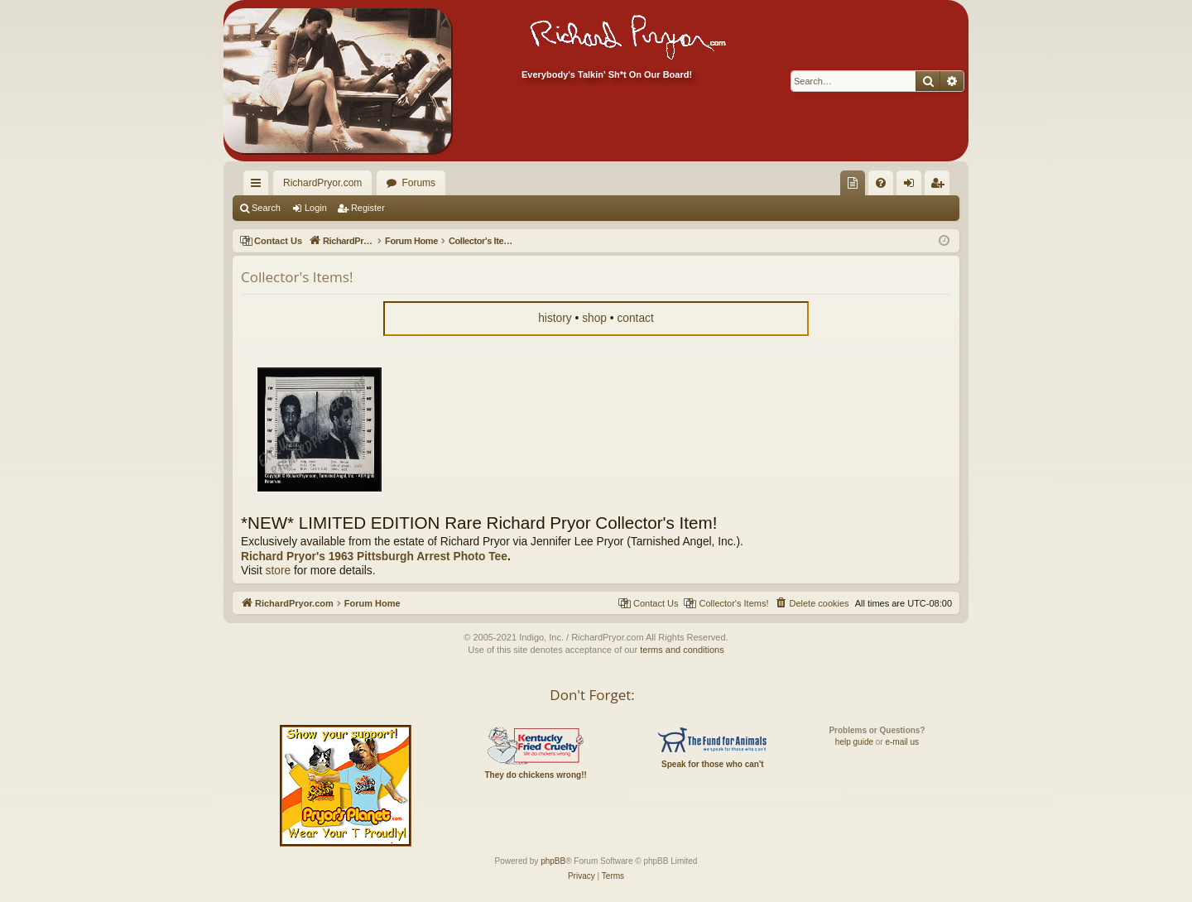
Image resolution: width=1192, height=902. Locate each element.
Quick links (259, 186)
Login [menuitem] (912, 186)
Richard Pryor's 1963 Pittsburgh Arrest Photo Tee (374, 556)
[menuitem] (852, 182)
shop (594, 318)
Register (368, 208)
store (278, 570)
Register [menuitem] (940, 186)
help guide (854, 741)
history (555, 318)
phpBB (553, 861)
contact (635, 318)
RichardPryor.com (322, 183)
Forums (418, 183)
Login (316, 208)
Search (266, 208)
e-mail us (902, 741)
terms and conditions (682, 650)
